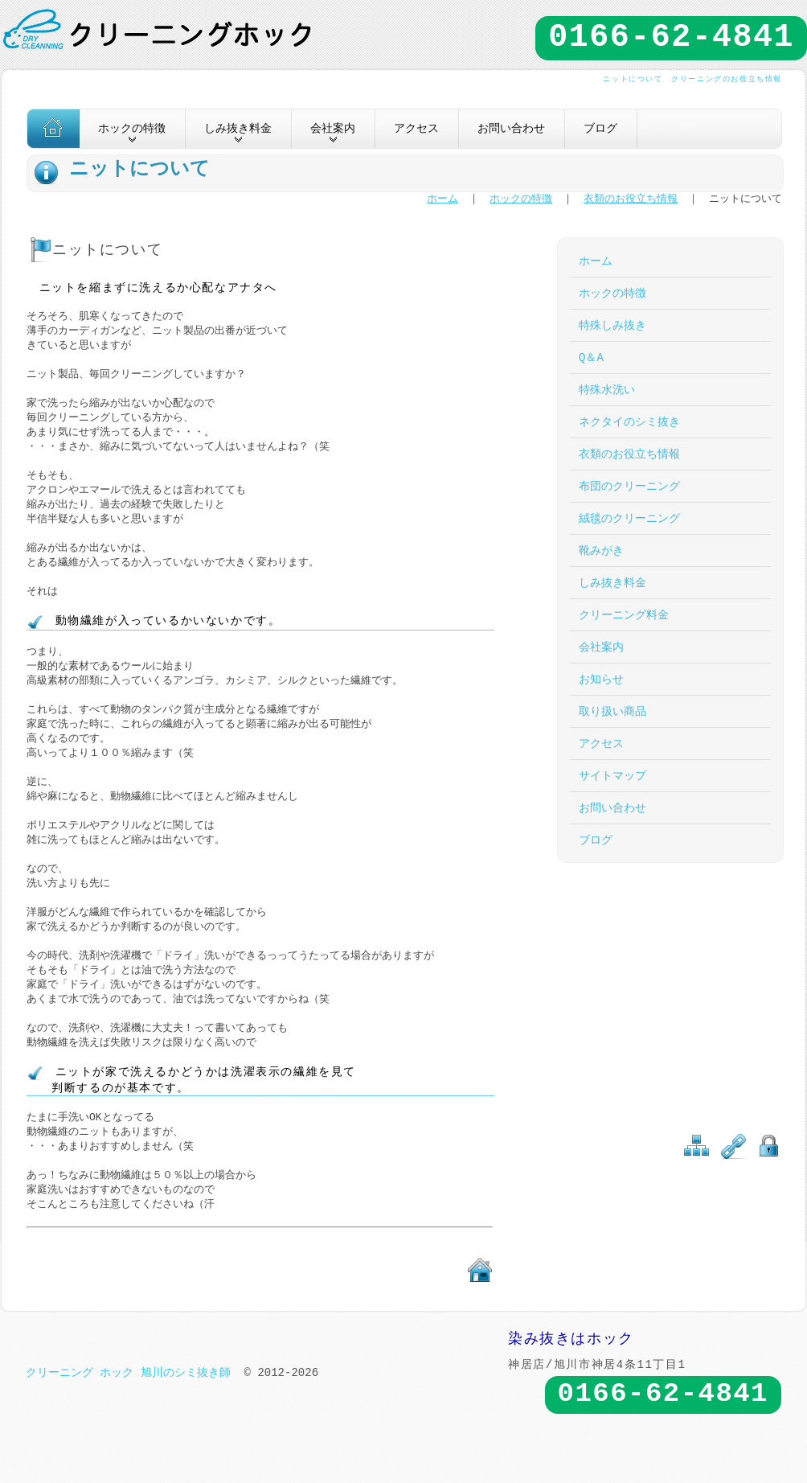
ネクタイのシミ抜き (629, 421)
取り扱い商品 (612, 711)
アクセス (416, 128)
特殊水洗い (607, 389)
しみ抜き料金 (612, 582)
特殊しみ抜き (612, 325)
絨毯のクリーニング (629, 518)
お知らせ (601, 679)
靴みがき (601, 550)
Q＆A (591, 357)
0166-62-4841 (671, 38)
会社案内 (601, 647)
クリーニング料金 (624, 614)
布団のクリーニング (629, 486)
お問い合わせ (511, 128)
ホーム (442, 199)
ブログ (600, 128)
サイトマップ (612, 775)
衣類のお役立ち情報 (631, 199)
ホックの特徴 (521, 199)
